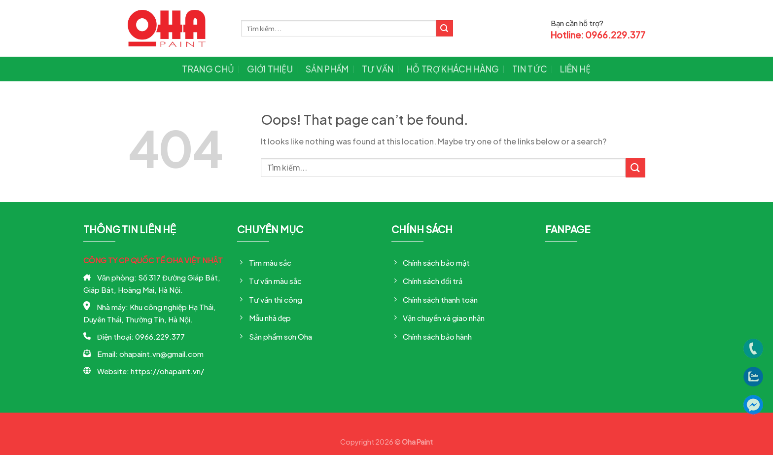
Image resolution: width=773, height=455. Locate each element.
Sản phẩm (327, 69)
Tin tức (529, 69)
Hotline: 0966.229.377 (598, 35)
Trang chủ (208, 69)
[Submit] (444, 28)
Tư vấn (378, 69)
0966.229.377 (160, 336)
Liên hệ (575, 69)
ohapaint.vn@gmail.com (161, 353)
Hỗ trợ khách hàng (453, 69)
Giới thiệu (270, 69)
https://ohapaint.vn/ (167, 371)
